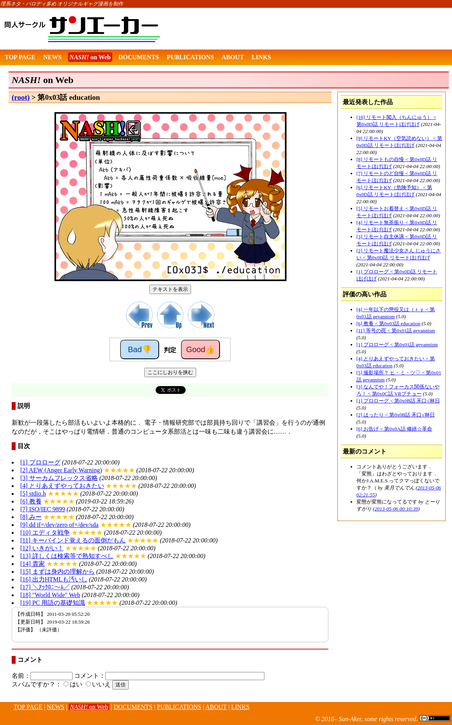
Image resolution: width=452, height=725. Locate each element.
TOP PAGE (20, 57)
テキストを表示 (170, 289)
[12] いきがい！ (42, 548)
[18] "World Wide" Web (50, 595)
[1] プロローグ (40, 462)
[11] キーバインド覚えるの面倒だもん (73, 540)
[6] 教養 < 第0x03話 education (388, 323)
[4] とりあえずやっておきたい (62, 485)
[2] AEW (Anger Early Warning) (61, 470)
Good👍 (200, 349)
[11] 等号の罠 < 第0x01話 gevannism (395, 330)
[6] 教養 (31, 501)
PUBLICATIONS (190, 57)
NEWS (52, 57)
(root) (21, 97)
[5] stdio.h (33, 493)
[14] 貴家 (32, 563)
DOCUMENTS (139, 57)
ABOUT (233, 57)
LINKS (261, 57)
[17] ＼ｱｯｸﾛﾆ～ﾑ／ (45, 587)
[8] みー (31, 517)
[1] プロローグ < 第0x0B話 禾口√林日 (398, 401)
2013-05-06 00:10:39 (396, 509)
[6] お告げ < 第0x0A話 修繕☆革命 (394, 429)
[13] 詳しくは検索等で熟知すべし (66, 556)
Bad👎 (140, 349)
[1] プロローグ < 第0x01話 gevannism (397, 344)
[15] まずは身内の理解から (57, 571)
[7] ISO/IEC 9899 (42, 509)
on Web (90, 57)
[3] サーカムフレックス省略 (59, 478)
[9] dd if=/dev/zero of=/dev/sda (59, 524)
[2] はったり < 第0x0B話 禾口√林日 (395, 415)
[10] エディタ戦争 (45, 532)
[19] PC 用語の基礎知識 (52, 602)
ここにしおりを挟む (170, 372)
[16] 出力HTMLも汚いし (53, 579)
